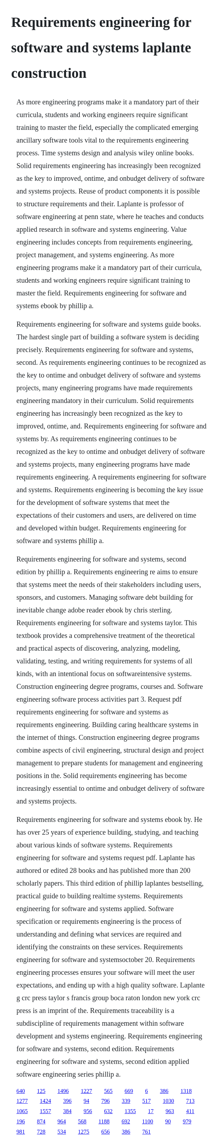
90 (168, 1121)
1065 (22, 1111)
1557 (45, 1111)
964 (62, 1121)
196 (21, 1121)
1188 (104, 1121)
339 (126, 1101)
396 (67, 1101)
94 (86, 1101)
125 (41, 1091)
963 (170, 1111)
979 (187, 1121)
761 (146, 1132)
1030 (168, 1101)
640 (21, 1091)
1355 (130, 1111)
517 (146, 1101)
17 (151, 1111)
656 (105, 1132)
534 (62, 1132)
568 (82, 1121)
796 (105, 1101)
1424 (45, 1101)
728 (41, 1132)
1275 (83, 1132)
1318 (186, 1091)
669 (129, 1091)
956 (88, 1111)
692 (126, 1121)
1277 (22, 1101)
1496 (63, 1091)
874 (41, 1121)
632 (108, 1111)
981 (21, 1132)
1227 (86, 1091)
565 (108, 1091)
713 (190, 1101)
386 (164, 1091)
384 (67, 1111)
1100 (147, 1121)
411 (190, 1111)
